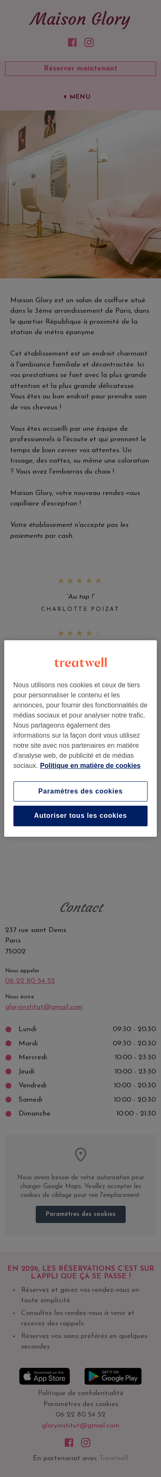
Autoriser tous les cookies (80, 816)
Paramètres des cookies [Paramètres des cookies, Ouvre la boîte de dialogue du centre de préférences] (80, 791)
